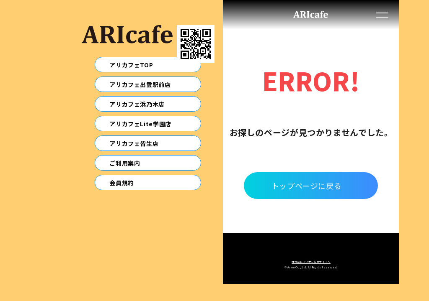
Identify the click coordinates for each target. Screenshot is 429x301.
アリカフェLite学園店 (140, 124)
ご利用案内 (124, 163)
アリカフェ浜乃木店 (137, 104)
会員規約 (121, 183)
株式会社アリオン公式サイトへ (311, 262)
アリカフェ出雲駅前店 (140, 84)
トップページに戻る (306, 185)
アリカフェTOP (131, 65)
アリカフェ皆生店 (133, 143)
